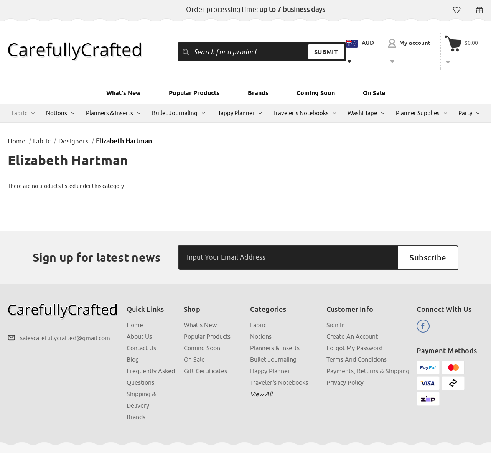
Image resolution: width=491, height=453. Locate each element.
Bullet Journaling (178, 94)
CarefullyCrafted (47, 439)
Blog (133, 340)
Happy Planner (239, 94)
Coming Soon (316, 74)
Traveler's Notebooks (304, 94)
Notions (60, 94)
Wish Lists (457, 10)
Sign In (335, 306)
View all (261, 375)
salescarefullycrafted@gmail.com (65, 319)
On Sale (374, 74)
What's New (123, 74)
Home (135, 306)
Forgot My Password (354, 329)
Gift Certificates (479, 10)
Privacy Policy (345, 363)
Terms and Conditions (356, 340)
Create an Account (352, 317)
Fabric (23, 94)
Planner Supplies (421, 94)
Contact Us (141, 329)
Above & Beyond (463, 439)
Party (468, 94)
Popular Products (194, 74)
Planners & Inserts (113, 94)
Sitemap (137, 439)
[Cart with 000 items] (463, 42)
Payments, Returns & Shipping (367, 352)
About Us (139, 317)
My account (411, 43)
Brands (258, 74)
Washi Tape (366, 94)
